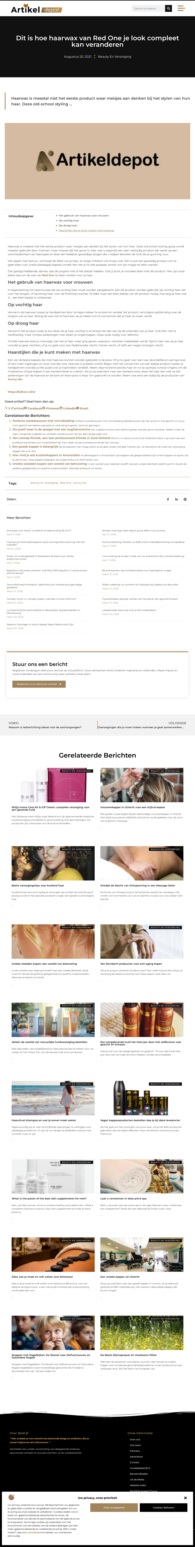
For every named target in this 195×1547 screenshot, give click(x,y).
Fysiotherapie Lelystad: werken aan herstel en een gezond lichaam (140, 598)
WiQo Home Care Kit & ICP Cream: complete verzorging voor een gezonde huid (50, 808)
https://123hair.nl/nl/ (21, 391)
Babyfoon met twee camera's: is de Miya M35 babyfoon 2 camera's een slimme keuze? (47, 572)
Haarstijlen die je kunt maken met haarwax (86, 230)
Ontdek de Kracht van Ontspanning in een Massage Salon (137, 885)
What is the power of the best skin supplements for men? (49, 1198)
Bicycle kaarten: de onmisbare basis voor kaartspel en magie (136, 570)
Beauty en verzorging (114, 56)
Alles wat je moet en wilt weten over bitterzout (42, 1276)
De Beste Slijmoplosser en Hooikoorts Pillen (128, 1355)
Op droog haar (68, 225)
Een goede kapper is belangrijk (35, 446)
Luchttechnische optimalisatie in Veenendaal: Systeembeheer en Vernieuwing (43, 611)
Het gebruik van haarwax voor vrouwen (84, 215)
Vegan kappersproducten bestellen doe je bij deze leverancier (140, 1120)
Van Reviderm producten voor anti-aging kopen (131, 963)
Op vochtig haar (69, 220)
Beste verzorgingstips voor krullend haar (38, 885)
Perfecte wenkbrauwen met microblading (43, 421)
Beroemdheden (139, 1473)
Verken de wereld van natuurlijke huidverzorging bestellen (49, 1041)
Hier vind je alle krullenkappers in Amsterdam (46, 455)
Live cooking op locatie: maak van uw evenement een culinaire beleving (143, 556)
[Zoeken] (168, 8)
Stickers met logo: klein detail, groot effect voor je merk (133, 530)
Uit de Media (137, 1479)
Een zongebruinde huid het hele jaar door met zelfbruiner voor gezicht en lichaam (140, 1043)
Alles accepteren (114, 1507)
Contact (134, 1462)
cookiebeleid (34, 1532)
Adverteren (136, 1456)
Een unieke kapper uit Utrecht (120, 1276)
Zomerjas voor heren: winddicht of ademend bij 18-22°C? (39, 530)
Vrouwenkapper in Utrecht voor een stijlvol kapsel (132, 807)
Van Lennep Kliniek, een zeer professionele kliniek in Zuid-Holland (61, 438)
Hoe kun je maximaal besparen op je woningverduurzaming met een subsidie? (46, 543)
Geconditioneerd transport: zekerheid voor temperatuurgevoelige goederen (44, 586)
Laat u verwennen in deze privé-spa (123, 1198)
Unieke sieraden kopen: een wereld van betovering (49, 464)
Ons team (135, 1445)
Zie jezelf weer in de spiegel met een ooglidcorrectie (51, 429)
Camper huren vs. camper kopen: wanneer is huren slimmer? (42, 598)
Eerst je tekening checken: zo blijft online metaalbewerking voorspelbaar (143, 542)
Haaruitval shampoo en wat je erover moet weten (44, 1120)
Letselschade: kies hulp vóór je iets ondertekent (129, 610)
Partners (135, 1450)
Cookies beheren (163, 1507)
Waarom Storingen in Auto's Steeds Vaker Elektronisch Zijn (40, 624)
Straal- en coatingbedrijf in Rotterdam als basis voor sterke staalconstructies (40, 557)
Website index (138, 1485)
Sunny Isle (15, 379)
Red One (48, 275)
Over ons (135, 1439)
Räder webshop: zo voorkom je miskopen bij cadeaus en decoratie (140, 584)
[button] (185, 1498)
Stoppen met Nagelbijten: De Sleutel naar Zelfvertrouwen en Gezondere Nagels (51, 1356)
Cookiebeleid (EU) (140, 1468)
